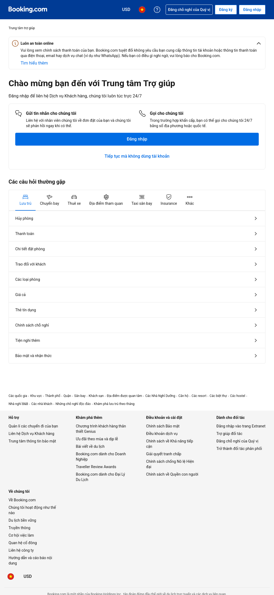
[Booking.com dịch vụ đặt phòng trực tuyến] (28, 9)
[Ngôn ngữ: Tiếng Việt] (10, 576)
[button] (137, 43)
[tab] (25, 200)
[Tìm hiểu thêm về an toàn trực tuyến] (34, 63)
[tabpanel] (137, 287)
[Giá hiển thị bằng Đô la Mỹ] (27, 576)
